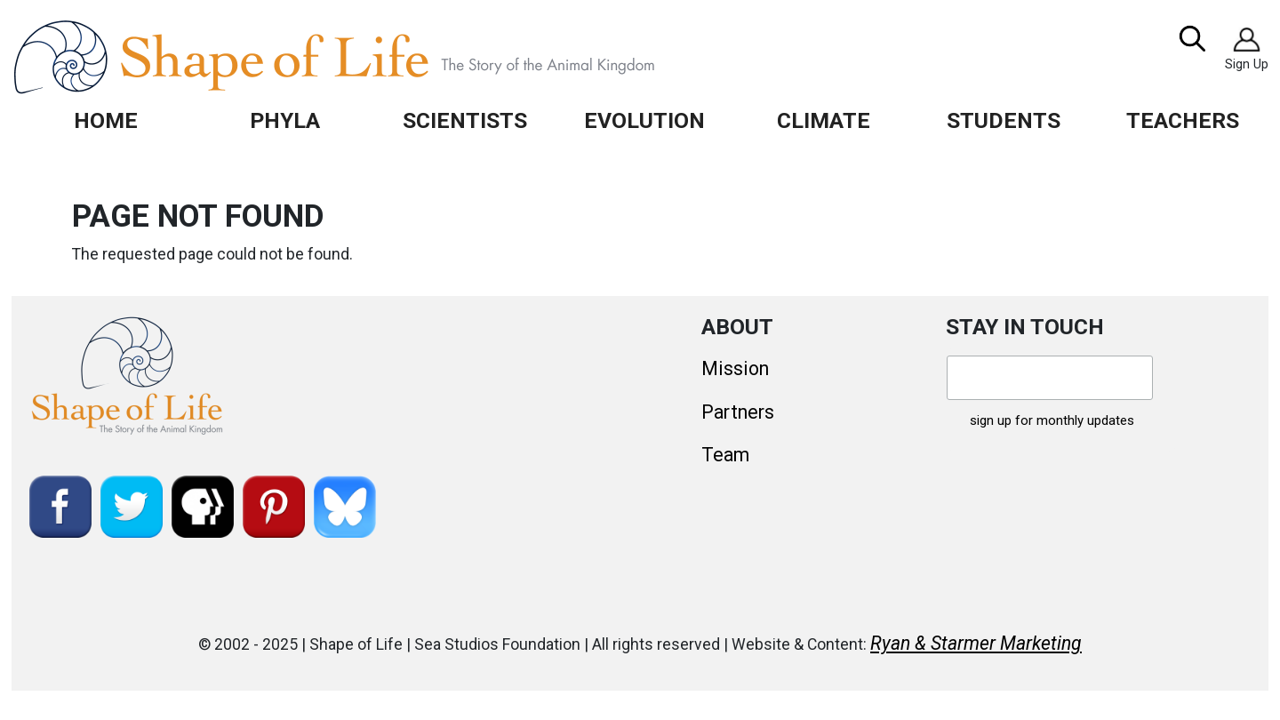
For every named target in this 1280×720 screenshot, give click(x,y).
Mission (735, 368)
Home (106, 120)
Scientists (465, 120)
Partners (737, 412)
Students (1003, 120)
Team (725, 455)
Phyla (285, 120)
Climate (823, 120)
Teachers (1182, 120)
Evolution (644, 120)
